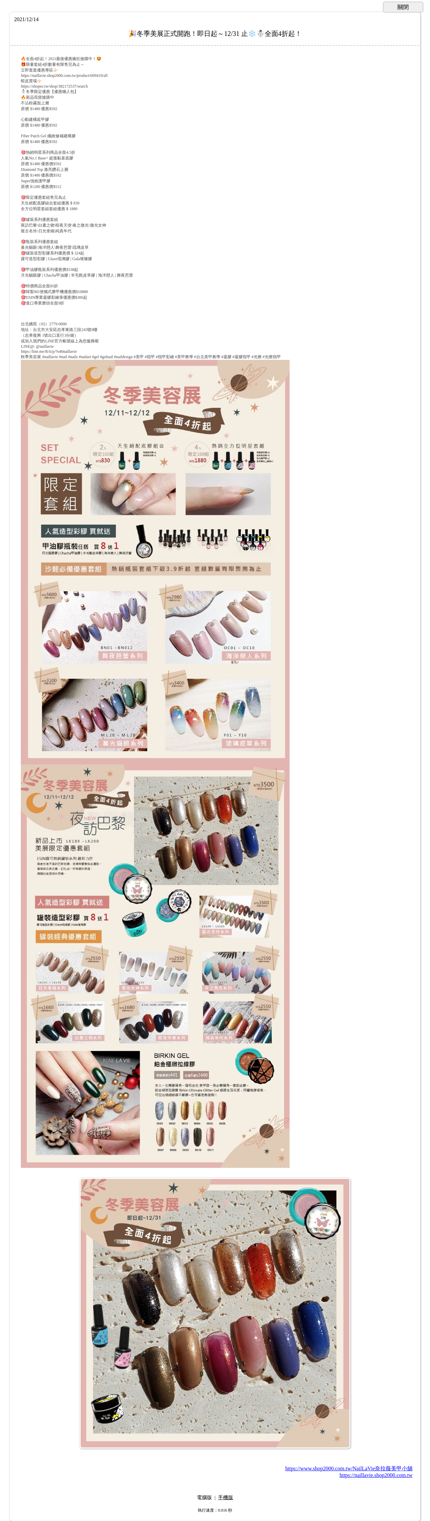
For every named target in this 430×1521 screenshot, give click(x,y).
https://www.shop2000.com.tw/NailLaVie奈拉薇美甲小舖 (349, 1468)
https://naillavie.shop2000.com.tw (376, 1475)
